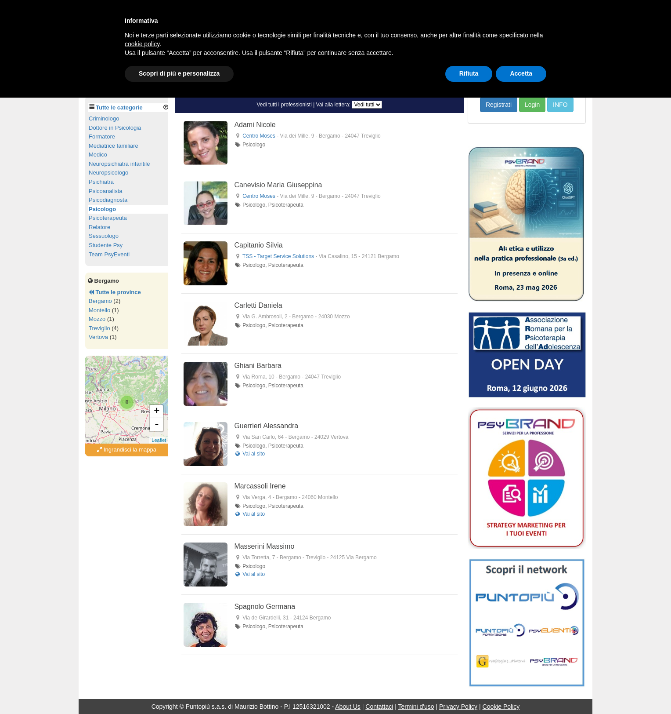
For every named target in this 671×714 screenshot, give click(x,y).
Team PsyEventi (109, 254)
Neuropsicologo (108, 172)
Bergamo (100, 301)
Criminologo (104, 118)
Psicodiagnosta (108, 200)
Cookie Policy (501, 706)
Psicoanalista (106, 191)
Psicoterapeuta (108, 218)
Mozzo (97, 319)
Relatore (99, 227)
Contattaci (379, 706)
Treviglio (99, 328)
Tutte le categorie (119, 107)
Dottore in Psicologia (115, 127)
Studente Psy (106, 245)
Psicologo (102, 209)
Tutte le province (115, 292)
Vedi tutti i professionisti (283, 105)
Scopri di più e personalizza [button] (179, 73)
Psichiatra (101, 181)
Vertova (98, 337)
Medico (98, 154)
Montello (99, 310)
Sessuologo (104, 236)
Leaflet (159, 440)
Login (532, 104)
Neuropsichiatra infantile (119, 163)
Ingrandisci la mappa (126, 449)
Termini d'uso (416, 706)
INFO (560, 104)
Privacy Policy (458, 706)
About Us (348, 706)
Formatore (102, 136)
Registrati (499, 104)
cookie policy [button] (142, 43)
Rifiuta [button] (469, 73)
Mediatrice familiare (113, 145)
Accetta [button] (521, 73)
